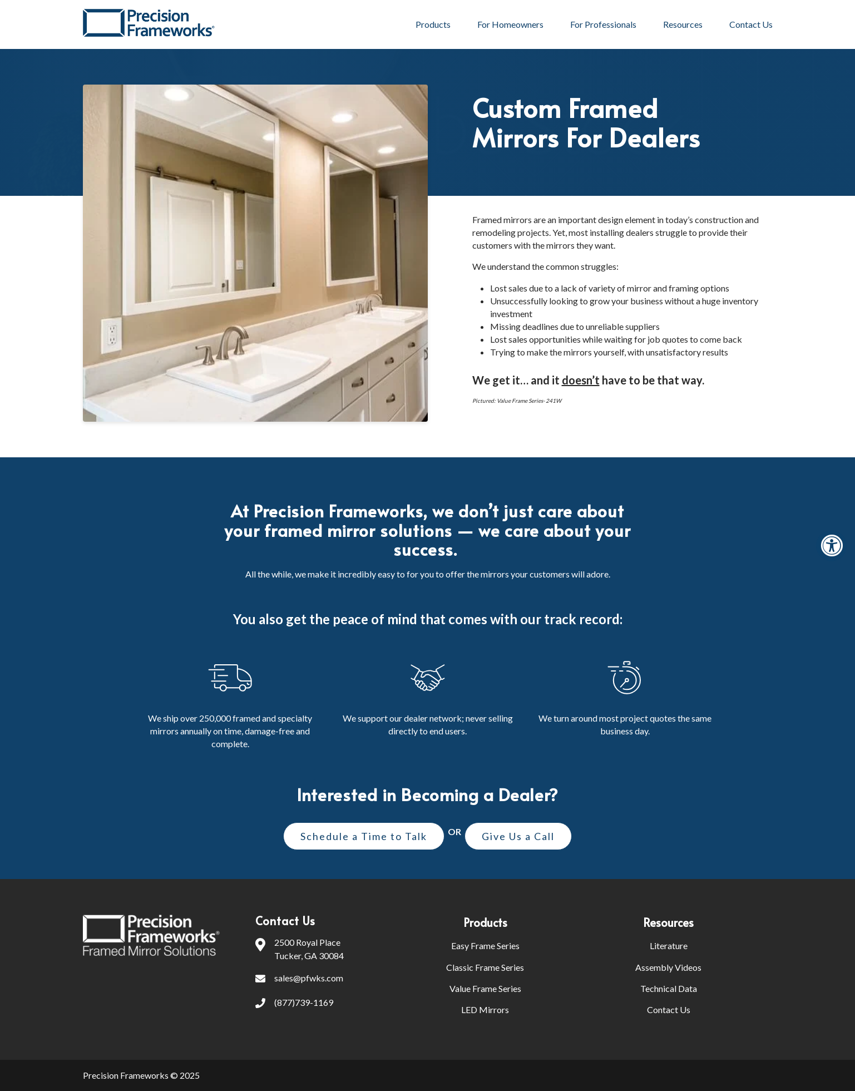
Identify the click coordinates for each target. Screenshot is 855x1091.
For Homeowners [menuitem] (510, 24)
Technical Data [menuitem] (668, 988)
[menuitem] (543, 922)
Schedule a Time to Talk (363, 836)
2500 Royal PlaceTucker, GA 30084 (299, 949)
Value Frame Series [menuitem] (485, 988)
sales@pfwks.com (299, 979)
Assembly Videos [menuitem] (668, 967)
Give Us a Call (518, 836)
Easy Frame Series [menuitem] (485, 945)
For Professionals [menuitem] (603, 24)
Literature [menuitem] (669, 945)
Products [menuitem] (433, 24)
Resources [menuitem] (683, 24)
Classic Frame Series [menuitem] (485, 967)
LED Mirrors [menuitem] (485, 1009)
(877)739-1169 (294, 1003)
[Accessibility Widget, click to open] (831, 545)
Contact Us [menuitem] (751, 24)
